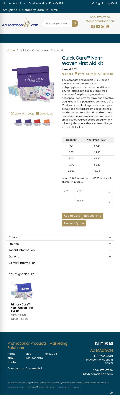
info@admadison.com (100, 21)
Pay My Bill (56, 3)
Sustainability (38, 3)
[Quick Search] (57, 23)
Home (7, 3)
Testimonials (33, 358)
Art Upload (10, 10)
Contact (13, 362)
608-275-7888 (100, 17)
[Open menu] (114, 38)
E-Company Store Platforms (38, 10)
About (17, 3)
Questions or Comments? (24, 368)
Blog (28, 354)
